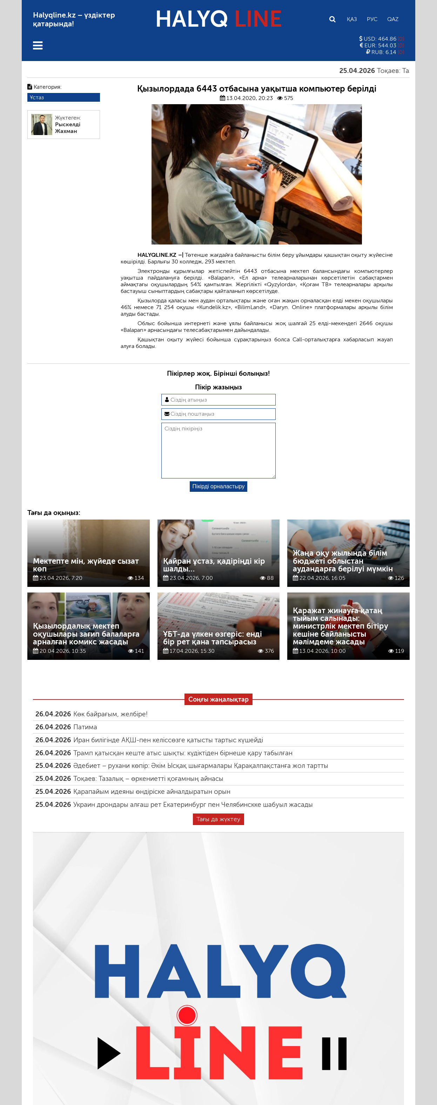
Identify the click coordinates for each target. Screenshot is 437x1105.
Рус (372, 19)
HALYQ (218, 19)
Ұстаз (37, 97)
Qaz (392, 19)
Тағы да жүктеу (218, 830)
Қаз (352, 19)
